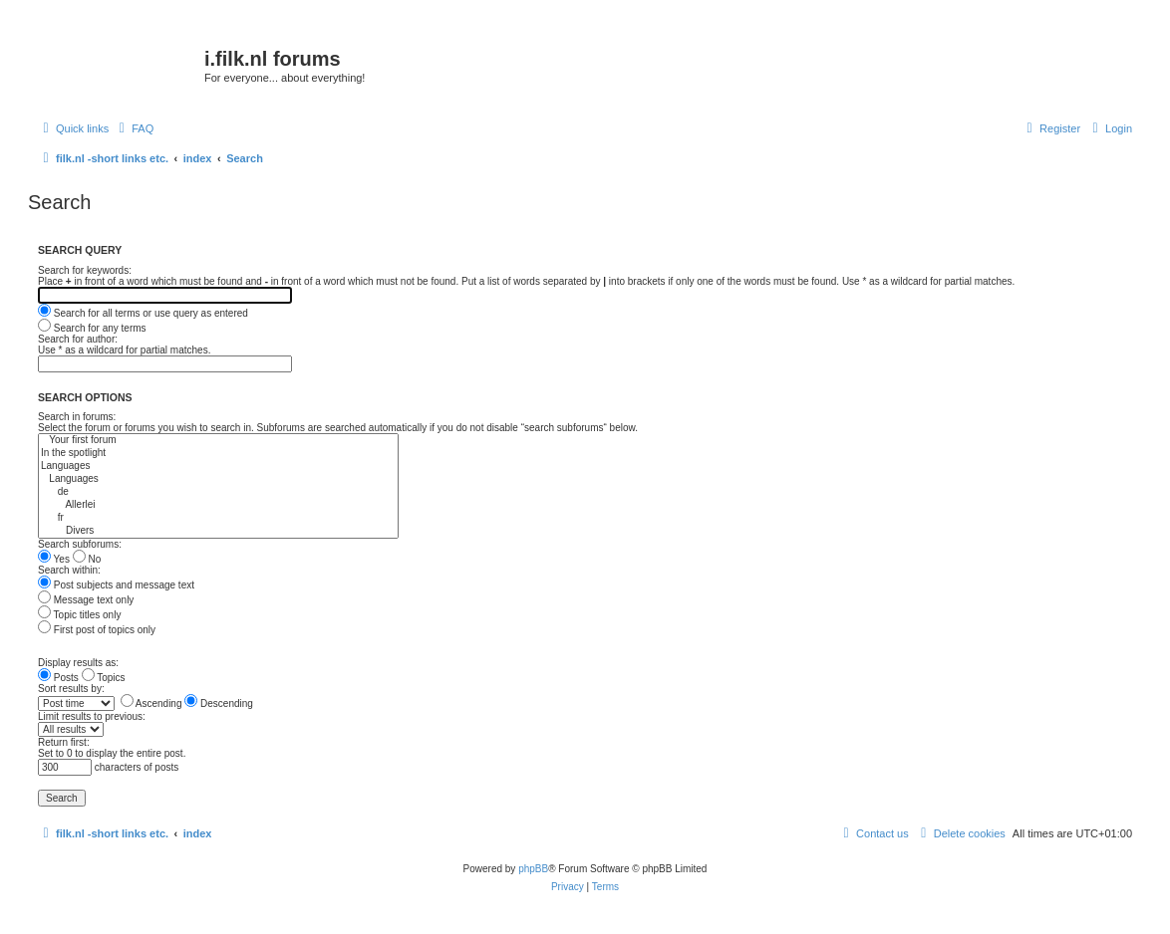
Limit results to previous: (92, 716)
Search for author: (78, 339)
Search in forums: (77, 416)
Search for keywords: (85, 270)
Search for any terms (92, 328)
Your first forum (218, 440)
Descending (218, 703)
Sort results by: (71, 688)
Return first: (64, 742)
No (87, 559)
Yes (54, 559)
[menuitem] (133, 128)
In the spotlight (218, 453)
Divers (218, 531)
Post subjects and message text (116, 585)
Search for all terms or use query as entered (143, 313)
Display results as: (78, 662)
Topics (104, 677)
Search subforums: (80, 544)
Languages (218, 466)
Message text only (86, 599)
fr (218, 518)
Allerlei (218, 505)
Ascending (151, 703)
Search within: (69, 570)
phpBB (533, 868)
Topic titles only (79, 614)
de (218, 492)
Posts (58, 677)
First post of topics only (96, 629)
